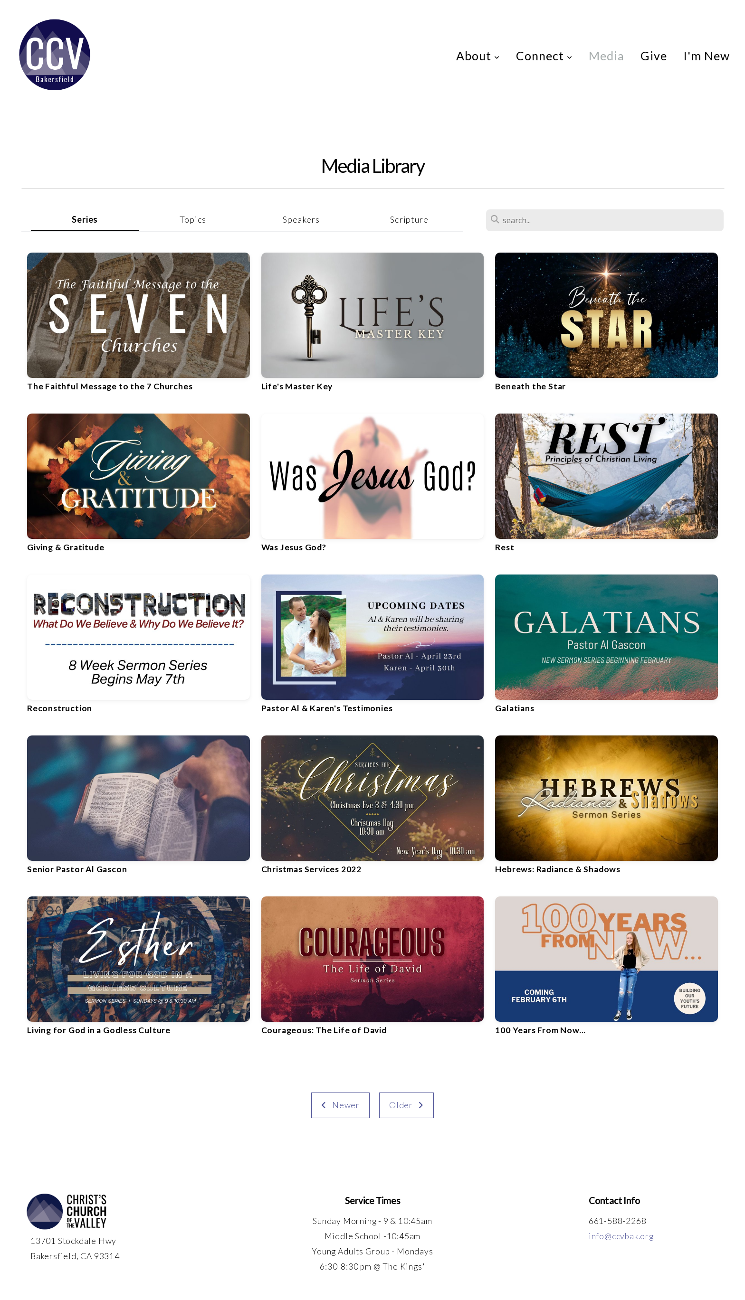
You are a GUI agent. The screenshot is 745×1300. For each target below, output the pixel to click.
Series (85, 219)
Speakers (301, 219)
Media (606, 55)
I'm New (706, 55)
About (478, 55)
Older (406, 1105)
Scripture (409, 219)
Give (653, 55)
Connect (544, 55)
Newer (340, 1105)
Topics (193, 219)
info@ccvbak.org (621, 1236)
